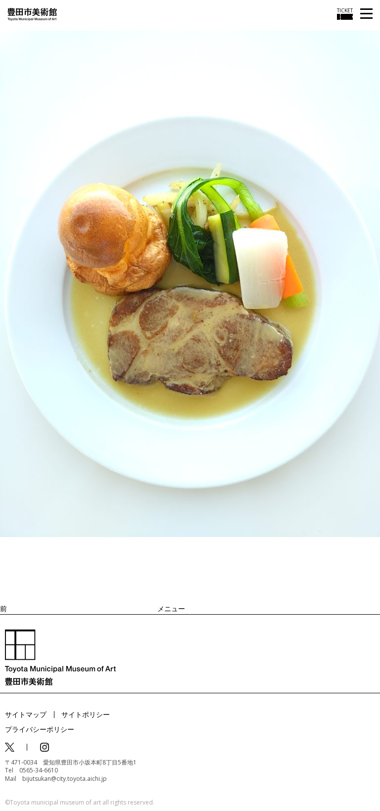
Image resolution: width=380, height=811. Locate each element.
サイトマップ (26, 714)
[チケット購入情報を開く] (345, 14)
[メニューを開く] (366, 14)
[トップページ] (32, 13)
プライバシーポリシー (39, 729)
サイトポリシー (85, 714)
